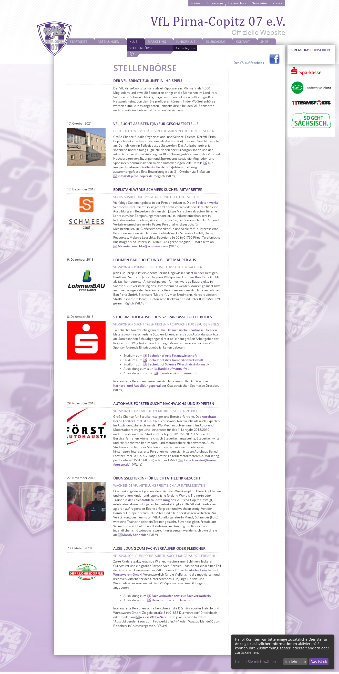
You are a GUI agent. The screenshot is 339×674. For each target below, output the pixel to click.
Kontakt (196, 3)
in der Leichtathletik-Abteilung (147, 500)
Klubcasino (215, 41)
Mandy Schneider (135, 535)
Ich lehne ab (295, 661)
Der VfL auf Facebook (249, 62)
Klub (133, 41)
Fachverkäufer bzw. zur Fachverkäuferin (181, 596)
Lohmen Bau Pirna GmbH (200, 277)
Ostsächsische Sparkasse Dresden (192, 330)
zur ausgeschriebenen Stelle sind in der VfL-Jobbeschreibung (163, 165)
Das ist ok (319, 661)
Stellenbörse (140, 48)
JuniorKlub (186, 41)
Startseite (78, 41)
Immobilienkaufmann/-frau (178, 373)
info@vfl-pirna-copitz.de (135, 176)
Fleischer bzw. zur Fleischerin (173, 600)
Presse (277, 3)
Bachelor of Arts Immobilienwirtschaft (175, 360)
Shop (264, 41)
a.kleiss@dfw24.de (153, 617)
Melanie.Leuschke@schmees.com (143, 246)
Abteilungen (108, 41)
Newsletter (259, 3)
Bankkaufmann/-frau (174, 368)
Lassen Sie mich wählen (255, 661)
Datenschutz (237, 3)
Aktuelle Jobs (185, 48)
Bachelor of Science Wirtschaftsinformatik (178, 364)
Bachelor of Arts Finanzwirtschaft (172, 355)
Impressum (215, 3)
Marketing (157, 41)
